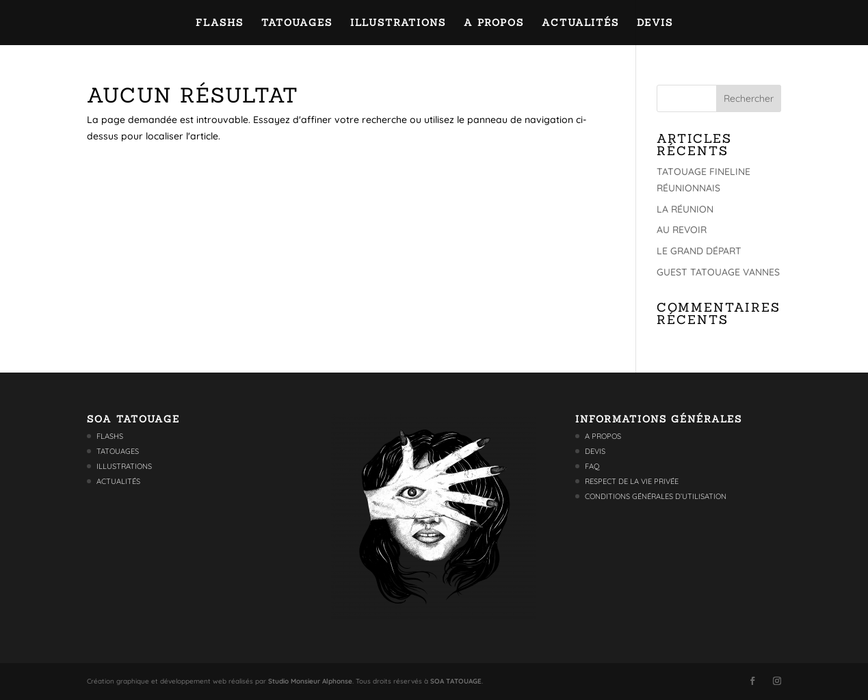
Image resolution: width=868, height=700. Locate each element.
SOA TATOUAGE (456, 681)
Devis (655, 23)
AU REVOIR (682, 230)
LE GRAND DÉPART (699, 251)
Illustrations (398, 23)
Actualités (580, 23)
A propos (494, 23)
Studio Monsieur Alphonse (310, 681)
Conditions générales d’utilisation (655, 496)
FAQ (592, 466)
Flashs (220, 23)
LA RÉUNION (685, 209)
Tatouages (296, 23)
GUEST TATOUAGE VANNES (718, 272)
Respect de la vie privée (632, 481)
